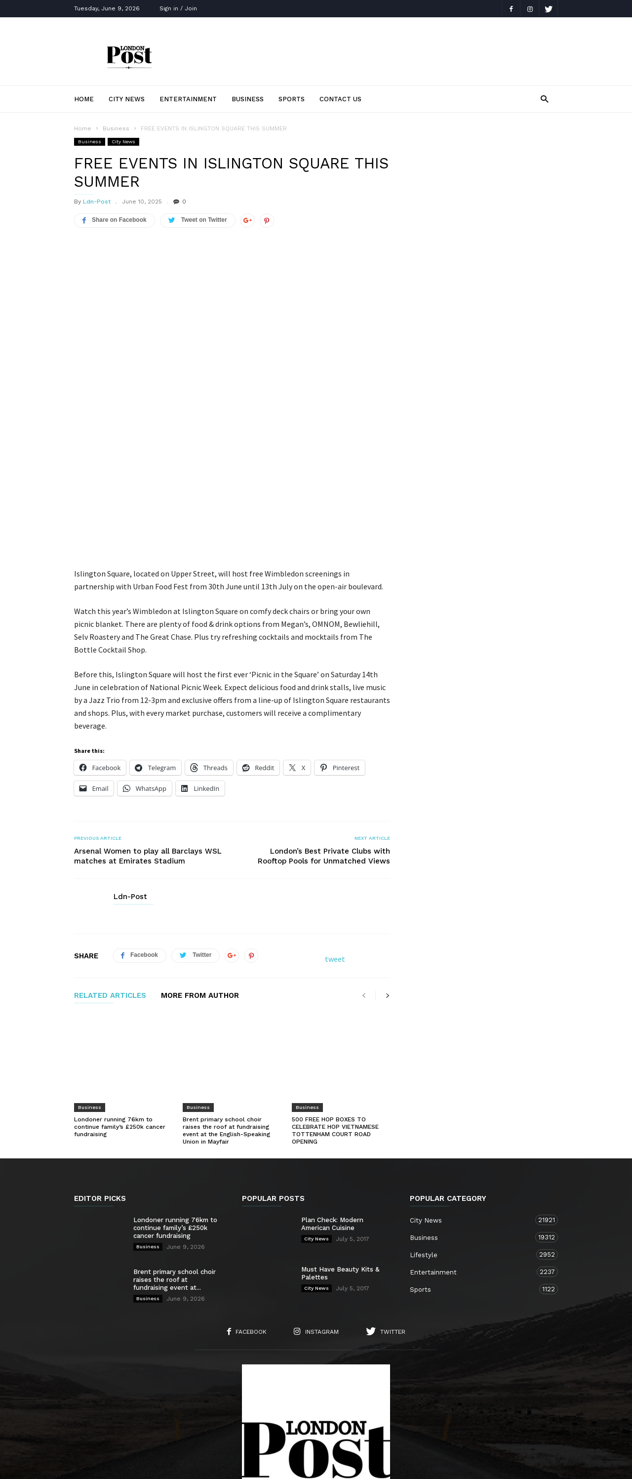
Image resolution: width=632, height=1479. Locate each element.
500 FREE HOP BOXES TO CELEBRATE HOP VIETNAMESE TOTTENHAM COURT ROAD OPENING (335, 1008)
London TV (333, 1465)
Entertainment (188, 99)
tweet (335, 863)
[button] (544, 98)
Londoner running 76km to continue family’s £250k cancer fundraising (119, 1005)
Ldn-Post (97, 201)
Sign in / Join (178, 8)
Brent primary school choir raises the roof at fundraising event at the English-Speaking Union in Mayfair (226, 1008)
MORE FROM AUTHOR (200, 900)
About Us (157, 1416)
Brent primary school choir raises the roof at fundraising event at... (174, 1157)
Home (84, 99)
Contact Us (340, 99)
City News (127, 99)
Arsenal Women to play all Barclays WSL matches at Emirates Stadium (148, 760)
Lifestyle (474, 1132)
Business (248, 99)
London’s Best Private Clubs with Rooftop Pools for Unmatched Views (324, 760)
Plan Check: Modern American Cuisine (332, 1101)
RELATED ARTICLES (110, 900)
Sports (291, 99)
